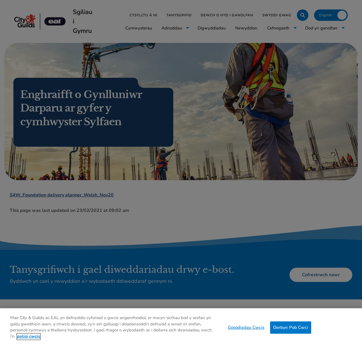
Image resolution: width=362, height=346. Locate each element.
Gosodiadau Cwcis (246, 330)
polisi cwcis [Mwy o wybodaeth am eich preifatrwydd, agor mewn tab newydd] (28, 339)
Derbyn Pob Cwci (290, 330)
